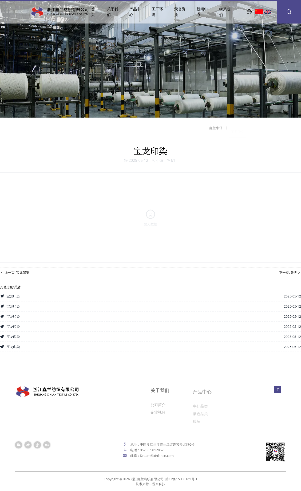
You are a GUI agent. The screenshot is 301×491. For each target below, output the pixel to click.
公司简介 (158, 406)
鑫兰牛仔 (215, 129)
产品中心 (135, 11)
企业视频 (158, 414)
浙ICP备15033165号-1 (181, 479)
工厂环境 (157, 11)
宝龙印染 (22, 272)
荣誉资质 (180, 11)
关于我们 (112, 11)
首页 (93, 11)
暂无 (294, 272)
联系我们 (224, 13)
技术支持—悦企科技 (150, 484)
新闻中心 (202, 12)
